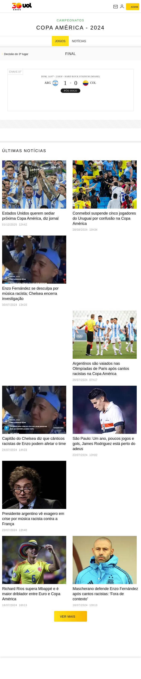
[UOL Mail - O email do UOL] (115, 6)
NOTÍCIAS (79, 41)
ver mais (70, 616)
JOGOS (60, 41)
